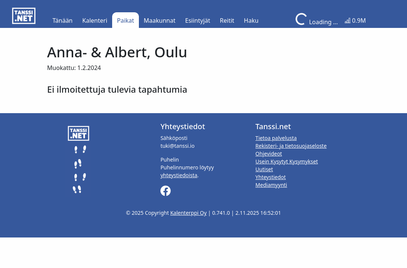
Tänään (62, 20)
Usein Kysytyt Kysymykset (286, 161)
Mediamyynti (271, 184)
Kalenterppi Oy (188, 212)
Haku (251, 20)
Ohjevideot (268, 153)
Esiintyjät (198, 20)
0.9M (355, 20)
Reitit (227, 20)
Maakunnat (159, 20)
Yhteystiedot (270, 177)
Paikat (125, 20)
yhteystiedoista (178, 175)
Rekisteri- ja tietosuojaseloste (291, 145)
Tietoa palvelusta (276, 137)
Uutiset (264, 169)
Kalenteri (94, 20)
